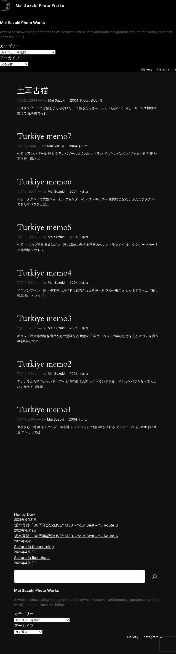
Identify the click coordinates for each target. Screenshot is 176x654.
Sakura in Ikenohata (32, 557)
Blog (94, 100)
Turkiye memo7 (44, 136)
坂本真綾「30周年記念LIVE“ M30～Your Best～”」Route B (66, 525)
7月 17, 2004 (26, 146)
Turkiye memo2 (44, 364)
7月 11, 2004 (26, 419)
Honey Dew (24, 514)
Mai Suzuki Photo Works (40, 6)
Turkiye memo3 (44, 318)
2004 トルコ (79, 100)
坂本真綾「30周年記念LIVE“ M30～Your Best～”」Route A (66, 536)
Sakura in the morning (34, 546)
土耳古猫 (32, 91)
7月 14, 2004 (27, 282)
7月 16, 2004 (27, 191)
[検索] (154, 576)
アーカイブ (9, 58)
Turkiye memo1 (44, 409)
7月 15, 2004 (27, 237)
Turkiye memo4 (44, 273)
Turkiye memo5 (44, 227)
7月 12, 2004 (27, 374)
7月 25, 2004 (27, 100)
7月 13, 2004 (27, 328)
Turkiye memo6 (44, 182)
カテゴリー (9, 46)
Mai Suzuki (56, 100)
